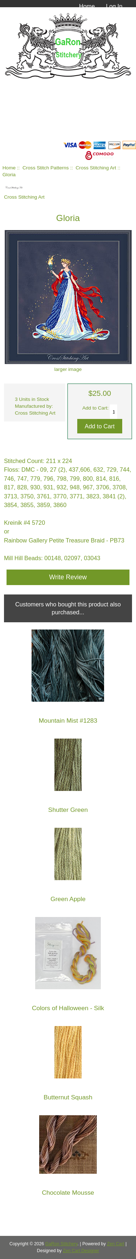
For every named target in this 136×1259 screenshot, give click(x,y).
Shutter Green (68, 809)
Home (87, 6)
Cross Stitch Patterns (45, 167)
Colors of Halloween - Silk (68, 1008)
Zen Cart (115, 1243)
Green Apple (68, 899)
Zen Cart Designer (81, 1250)
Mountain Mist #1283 (68, 720)
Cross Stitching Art (96, 167)
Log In (114, 6)
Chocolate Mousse (68, 1192)
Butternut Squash (68, 1097)
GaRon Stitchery (61, 1243)
